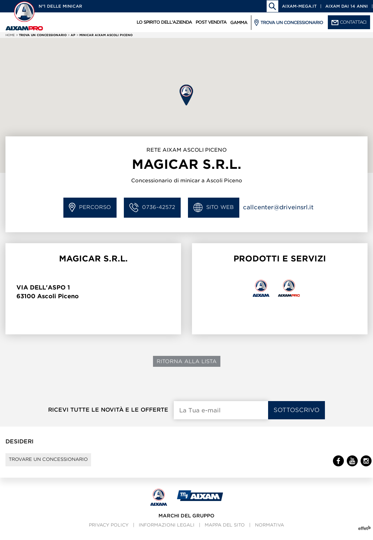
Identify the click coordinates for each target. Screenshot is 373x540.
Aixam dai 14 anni (346, 6)
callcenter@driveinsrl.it (278, 207)
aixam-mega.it (299, 6)
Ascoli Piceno (58, 296)
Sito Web (213, 207)
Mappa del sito (225, 531)
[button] (186, 95)
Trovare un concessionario (58, 462)
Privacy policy (109, 531)
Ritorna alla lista (187, 361)
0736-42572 (152, 207)
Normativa (269, 531)
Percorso (90, 207)
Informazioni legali (167, 531)
